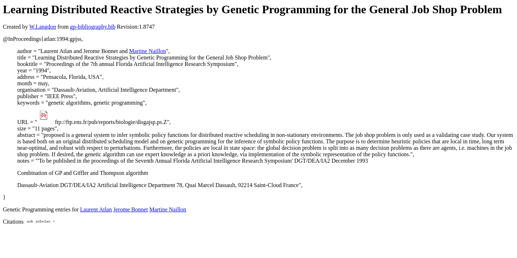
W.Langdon (42, 27)
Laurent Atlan (96, 209)
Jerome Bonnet (130, 209)
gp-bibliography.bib (93, 27)
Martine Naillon (147, 51)
